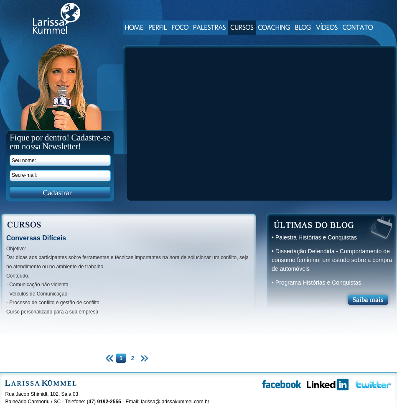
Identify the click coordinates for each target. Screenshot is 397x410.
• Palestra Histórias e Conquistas (314, 237)
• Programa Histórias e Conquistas (316, 282)
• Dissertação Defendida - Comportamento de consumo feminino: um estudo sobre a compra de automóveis (332, 260)
